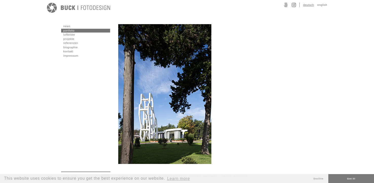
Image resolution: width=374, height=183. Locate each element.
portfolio (69, 30)
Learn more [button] (178, 178)
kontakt (68, 51)
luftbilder (69, 34)
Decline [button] (319, 178)
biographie (70, 47)
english (322, 4)
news (67, 26)
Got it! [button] (351, 178)
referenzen (70, 42)
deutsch (308, 4)
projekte (69, 38)
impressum (70, 55)
